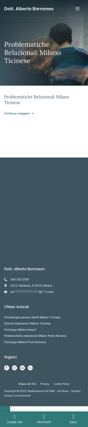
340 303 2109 (19, 279)
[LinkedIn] (22, 367)
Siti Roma (62, 390)
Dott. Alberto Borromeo (29, 8)
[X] (30, 367)
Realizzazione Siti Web (41, 390)
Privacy (44, 383)
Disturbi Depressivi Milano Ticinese (27, 323)
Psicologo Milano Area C (20, 329)
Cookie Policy (61, 383)
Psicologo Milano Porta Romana (25, 342)
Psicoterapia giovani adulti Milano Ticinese (32, 317)
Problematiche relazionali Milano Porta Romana (35, 336)
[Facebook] (6, 367)
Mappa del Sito (27, 383)
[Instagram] (14, 367)
